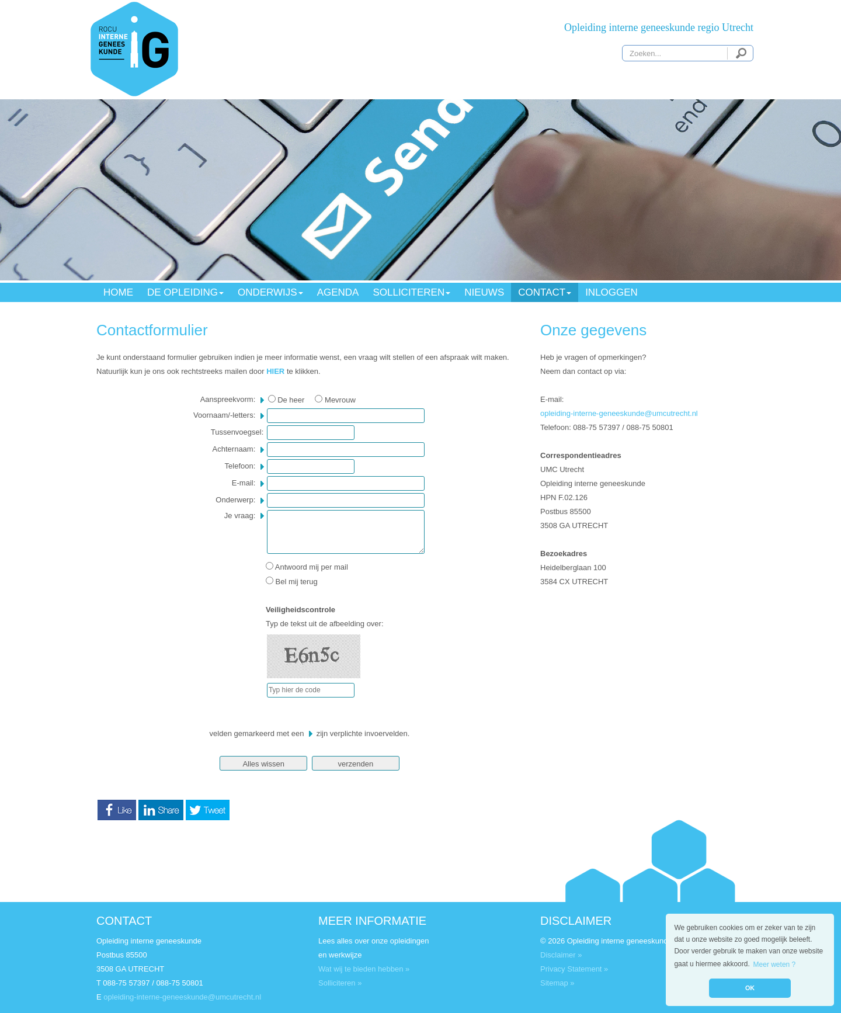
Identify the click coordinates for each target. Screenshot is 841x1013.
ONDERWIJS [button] (270, 292)
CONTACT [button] (544, 292)
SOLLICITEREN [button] (411, 292)
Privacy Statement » (574, 969)
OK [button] (750, 987)
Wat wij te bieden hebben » (363, 969)
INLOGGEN (611, 292)
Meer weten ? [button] (774, 964)
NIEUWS (484, 292)
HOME (118, 292)
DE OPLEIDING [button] (185, 292)
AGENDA (338, 292)
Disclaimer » (561, 954)
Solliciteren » (340, 983)
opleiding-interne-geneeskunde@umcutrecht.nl (619, 413)
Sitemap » (557, 983)
